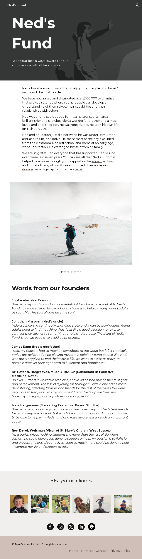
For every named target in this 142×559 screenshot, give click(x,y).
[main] (45, 33)
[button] (137, 5)
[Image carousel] (70, 227)
